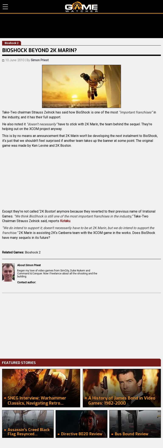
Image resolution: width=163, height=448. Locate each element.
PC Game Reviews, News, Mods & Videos (81, 6)
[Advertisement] (81, 324)
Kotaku (65, 221)
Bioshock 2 (33, 252)
